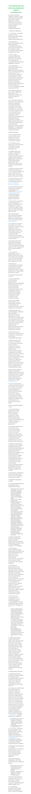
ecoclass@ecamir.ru (12, 221)
